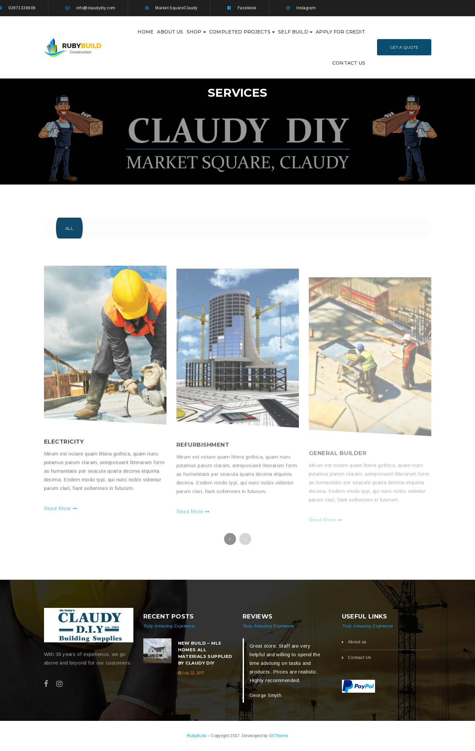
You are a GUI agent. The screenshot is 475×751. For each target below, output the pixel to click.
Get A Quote (404, 47)
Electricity (64, 461)
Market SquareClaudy (176, 8)
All (69, 228)
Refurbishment (202, 467)
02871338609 (21, 8)
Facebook (247, 8)
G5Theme (278, 735)
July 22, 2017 (193, 673)
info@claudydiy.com (95, 8)
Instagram (306, 8)
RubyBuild (197, 735)
